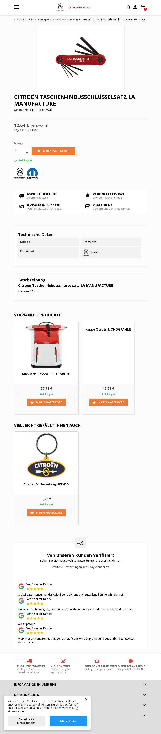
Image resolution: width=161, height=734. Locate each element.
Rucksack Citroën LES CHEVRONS (46, 374)
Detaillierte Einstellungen (26, 721)
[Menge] (19, 151)
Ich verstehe (68, 721)
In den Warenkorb (53, 151)
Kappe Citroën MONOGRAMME (108, 329)
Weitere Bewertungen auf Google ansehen (80, 567)
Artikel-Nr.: (22, 110)
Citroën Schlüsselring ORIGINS (46, 484)
